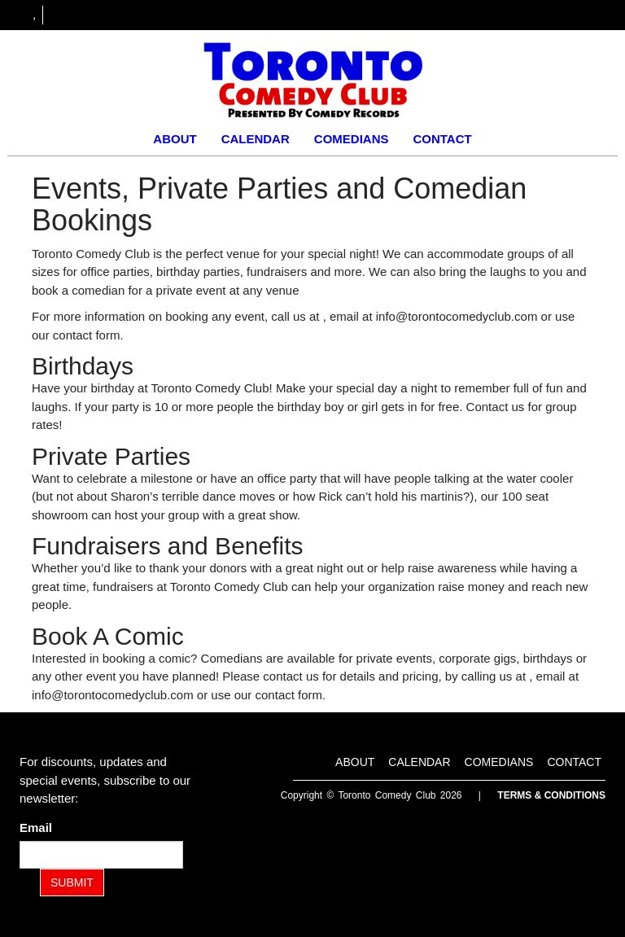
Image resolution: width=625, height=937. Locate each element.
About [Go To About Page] (174, 139)
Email (39, 827)
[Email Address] (101, 855)
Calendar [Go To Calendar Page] (255, 139)
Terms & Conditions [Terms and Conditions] (551, 795)
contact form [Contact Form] (86, 335)
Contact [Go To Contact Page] (442, 139)
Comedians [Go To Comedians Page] (351, 139)
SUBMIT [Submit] (72, 882)
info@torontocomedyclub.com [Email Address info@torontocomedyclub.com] (457, 316)
